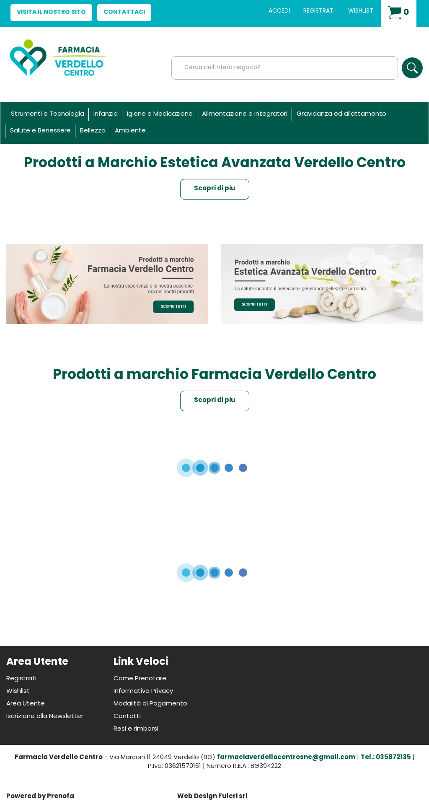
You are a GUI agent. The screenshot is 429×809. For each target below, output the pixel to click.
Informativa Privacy (143, 691)
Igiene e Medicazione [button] (160, 114)
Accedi (279, 11)
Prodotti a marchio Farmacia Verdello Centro (214, 375)
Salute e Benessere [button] (40, 131)
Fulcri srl (233, 796)
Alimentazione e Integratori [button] (244, 114)
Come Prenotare (140, 679)
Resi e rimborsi (136, 729)
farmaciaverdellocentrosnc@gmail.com (286, 758)
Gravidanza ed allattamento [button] (341, 114)
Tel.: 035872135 (386, 758)
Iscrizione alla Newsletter (44, 716)
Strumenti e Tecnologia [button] (47, 114)
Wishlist (360, 11)
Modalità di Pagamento (150, 704)
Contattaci (124, 12)
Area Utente (25, 704)
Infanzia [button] (105, 114)
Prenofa (60, 796)
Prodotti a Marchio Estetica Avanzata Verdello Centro (215, 164)
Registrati (319, 11)
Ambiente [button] (130, 131)
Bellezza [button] (93, 131)
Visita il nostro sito (51, 12)
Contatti (127, 716)
